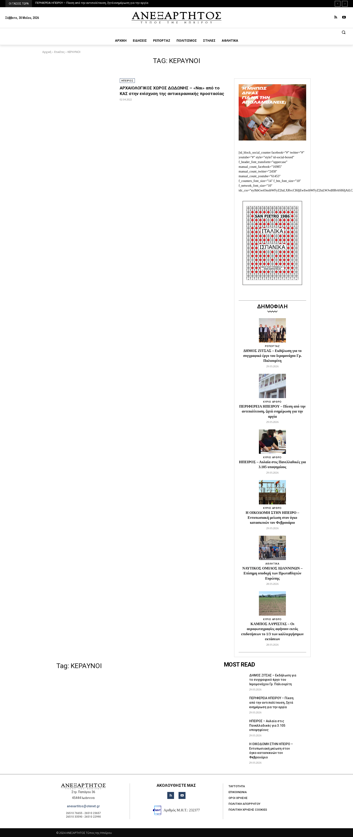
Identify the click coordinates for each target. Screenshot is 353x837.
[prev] (337, 4)
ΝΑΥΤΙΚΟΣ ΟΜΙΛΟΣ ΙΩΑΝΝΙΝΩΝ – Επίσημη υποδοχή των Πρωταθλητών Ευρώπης (272, 573)
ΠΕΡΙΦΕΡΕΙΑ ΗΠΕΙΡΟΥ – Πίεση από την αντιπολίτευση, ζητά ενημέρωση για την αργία (91, 3)
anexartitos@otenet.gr (83, 806)
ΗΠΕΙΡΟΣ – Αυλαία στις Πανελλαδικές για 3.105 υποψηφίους (267, 725)
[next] (345, 4)
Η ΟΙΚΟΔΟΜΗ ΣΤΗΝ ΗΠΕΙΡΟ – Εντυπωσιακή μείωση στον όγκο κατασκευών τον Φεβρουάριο (272, 518)
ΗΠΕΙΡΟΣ (127, 80)
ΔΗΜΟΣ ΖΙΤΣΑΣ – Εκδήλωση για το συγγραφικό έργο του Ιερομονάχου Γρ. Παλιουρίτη (272, 356)
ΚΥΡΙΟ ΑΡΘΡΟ (272, 401)
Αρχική (46, 52)
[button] (176, 32)
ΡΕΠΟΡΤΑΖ (272, 346)
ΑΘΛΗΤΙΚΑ (272, 563)
